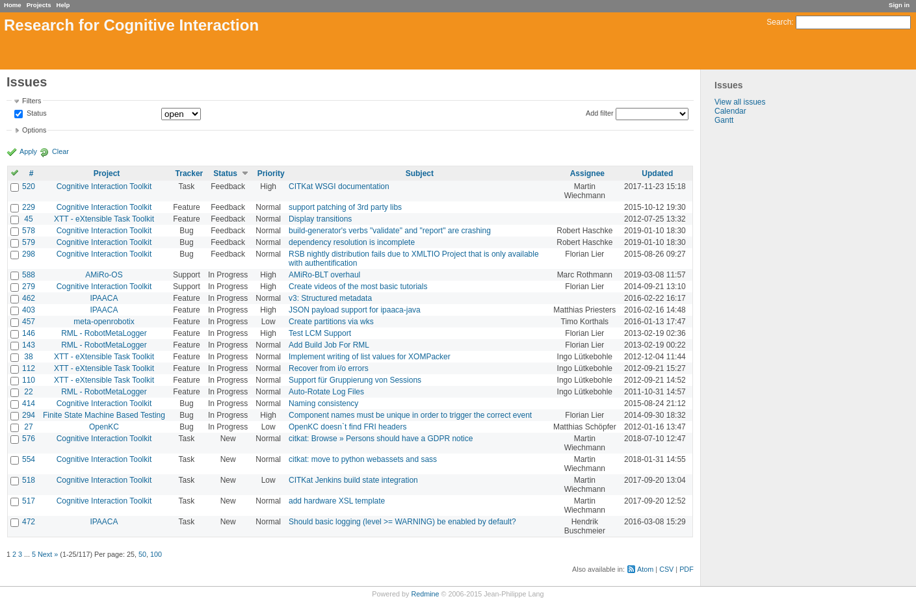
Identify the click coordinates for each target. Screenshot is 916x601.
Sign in (899, 4)
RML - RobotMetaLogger (104, 333)
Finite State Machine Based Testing (104, 415)
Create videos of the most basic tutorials (358, 286)
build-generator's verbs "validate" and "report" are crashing (390, 230)
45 (28, 219)
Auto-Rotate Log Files (326, 391)
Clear (60, 151)
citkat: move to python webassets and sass (363, 459)
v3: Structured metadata (330, 298)
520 (28, 186)
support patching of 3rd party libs (345, 207)
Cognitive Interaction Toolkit (104, 186)
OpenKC (104, 426)
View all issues (739, 102)
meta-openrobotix (103, 321)
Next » (48, 554)
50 (142, 554)
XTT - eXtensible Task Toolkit (104, 219)
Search (778, 22)
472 (28, 521)
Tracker (189, 173)
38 (28, 356)
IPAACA (104, 298)
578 (28, 230)
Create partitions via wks (331, 321)
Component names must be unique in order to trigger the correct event (410, 415)
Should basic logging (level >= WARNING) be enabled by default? (402, 521)
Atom (645, 569)
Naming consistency (323, 403)
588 (28, 274)
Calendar (730, 111)
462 (28, 298)
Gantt (723, 120)
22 (28, 391)
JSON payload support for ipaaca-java (355, 309)
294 (28, 415)
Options (34, 130)
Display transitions (320, 219)
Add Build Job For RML (329, 345)
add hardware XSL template (337, 500)
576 (28, 438)
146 (28, 333)
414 (28, 403)
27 (28, 426)
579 (28, 242)
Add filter (600, 113)
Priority (271, 173)
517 (28, 500)
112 (28, 368)
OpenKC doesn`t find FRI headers (347, 426)
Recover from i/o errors (329, 368)
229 (28, 207)
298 (28, 254)
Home (12, 4)
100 (156, 554)
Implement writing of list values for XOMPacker (370, 356)
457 (28, 321)
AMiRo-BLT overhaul (324, 274)
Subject (420, 173)
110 (28, 380)
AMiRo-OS (103, 274)
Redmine (425, 594)
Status (36, 114)
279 (28, 286)
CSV (666, 569)
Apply (28, 151)
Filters (31, 101)
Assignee (587, 173)
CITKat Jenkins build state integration (353, 480)
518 (28, 480)
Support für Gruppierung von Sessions (355, 380)
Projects (39, 4)
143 (28, 345)
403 (28, 309)
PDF (686, 569)
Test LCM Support (320, 333)
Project (107, 173)
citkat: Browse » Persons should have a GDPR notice (381, 438)
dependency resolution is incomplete (352, 242)
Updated (657, 173)
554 (28, 459)
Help (63, 4)
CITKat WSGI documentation (339, 186)
